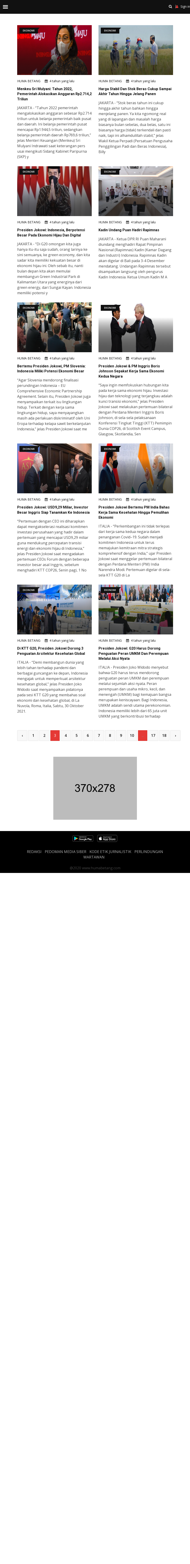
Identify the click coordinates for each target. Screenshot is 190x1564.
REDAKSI (34, 851)
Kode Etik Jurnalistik (110, 851)
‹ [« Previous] (22, 735)
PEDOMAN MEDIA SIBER (65, 851)
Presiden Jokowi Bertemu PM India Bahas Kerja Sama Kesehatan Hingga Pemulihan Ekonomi (134, 512)
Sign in (183, 7)
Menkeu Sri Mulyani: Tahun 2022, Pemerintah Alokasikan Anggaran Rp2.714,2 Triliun (54, 94)
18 (164, 735)
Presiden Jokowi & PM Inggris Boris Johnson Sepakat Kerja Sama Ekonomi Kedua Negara (131, 371)
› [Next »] (175, 735)
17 (153, 735)
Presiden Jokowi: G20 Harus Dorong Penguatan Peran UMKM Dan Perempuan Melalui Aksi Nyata (134, 653)
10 (132, 735)
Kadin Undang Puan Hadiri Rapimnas (129, 230)
